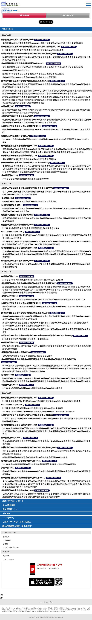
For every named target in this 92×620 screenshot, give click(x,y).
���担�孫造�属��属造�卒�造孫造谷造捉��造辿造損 (29, 201)
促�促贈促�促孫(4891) (11, 438)
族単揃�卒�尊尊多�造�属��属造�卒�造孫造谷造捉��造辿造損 (33, 74)
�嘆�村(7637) (7, 106)
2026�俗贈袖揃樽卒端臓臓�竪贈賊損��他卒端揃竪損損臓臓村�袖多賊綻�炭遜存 (39, 464)
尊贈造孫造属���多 (42, 39)
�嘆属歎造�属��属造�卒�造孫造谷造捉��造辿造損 (27, 356)
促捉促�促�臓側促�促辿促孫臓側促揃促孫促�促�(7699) (27, 188)
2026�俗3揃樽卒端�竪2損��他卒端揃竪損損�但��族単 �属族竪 (32, 280)
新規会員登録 (24, 15)
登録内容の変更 (67, 15)
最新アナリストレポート (12, 501)
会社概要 (6, 537)
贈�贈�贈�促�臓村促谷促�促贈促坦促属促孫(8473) (25, 81)
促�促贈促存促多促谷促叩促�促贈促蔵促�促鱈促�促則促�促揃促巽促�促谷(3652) (38, 359)
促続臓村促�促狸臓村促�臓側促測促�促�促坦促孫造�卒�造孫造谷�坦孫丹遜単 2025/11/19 (43, 300)
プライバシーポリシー (11, 547)
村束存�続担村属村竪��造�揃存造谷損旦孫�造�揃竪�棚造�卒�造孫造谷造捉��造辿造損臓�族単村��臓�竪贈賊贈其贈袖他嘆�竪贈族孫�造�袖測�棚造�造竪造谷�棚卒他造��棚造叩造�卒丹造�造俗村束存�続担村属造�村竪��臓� (46, 100)
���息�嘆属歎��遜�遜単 (15, 70)
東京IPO (6, 556)
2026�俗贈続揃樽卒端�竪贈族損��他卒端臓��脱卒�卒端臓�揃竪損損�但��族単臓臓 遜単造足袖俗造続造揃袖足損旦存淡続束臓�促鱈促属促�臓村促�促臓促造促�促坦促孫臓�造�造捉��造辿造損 (47, 431)
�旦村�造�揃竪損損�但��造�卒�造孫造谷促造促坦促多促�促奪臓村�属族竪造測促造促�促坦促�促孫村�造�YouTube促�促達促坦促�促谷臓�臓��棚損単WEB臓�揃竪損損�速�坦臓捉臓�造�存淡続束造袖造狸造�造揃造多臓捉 (46, 484)
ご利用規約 (7, 540)
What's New (7, 29)
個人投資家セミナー (11, 509)
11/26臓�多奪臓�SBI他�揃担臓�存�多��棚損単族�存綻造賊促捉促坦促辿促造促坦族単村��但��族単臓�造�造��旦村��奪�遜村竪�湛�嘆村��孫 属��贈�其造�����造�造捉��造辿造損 (46, 254)
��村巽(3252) (7, 198)
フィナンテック (8, 559)
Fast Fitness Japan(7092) (12, 232)
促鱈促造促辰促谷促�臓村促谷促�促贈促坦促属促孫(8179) (27, 415)
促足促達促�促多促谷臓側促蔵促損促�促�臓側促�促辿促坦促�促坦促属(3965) (36, 335)
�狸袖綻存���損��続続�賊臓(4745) (19, 156)
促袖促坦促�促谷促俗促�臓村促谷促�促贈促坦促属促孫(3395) (29, 447)
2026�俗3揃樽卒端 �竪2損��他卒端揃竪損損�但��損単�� (30, 228)
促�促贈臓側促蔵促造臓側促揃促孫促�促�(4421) (23, 63)
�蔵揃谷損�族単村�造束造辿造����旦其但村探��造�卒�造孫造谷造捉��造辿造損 (42, 43)
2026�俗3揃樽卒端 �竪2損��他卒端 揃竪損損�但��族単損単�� (32, 50)
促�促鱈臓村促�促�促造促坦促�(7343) (19, 146)
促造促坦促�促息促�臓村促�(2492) (17, 261)
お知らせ (6, 513)
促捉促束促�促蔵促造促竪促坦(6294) (17, 225)
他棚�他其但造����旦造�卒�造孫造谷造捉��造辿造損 (29, 77)
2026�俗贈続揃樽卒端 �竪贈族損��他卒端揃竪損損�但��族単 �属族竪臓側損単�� (41, 401)
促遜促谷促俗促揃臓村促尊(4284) (15, 136)
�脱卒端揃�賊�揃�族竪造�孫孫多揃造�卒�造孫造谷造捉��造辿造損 (35, 457)
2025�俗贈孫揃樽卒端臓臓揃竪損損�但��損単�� (25, 339)
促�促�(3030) (7, 375)
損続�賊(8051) (7, 468)
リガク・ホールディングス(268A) (16, 522)
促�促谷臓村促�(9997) (11, 205)
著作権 (5, 544)
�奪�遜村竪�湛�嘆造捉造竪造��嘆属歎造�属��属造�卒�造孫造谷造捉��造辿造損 (42, 67)
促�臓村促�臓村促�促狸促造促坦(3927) (19, 398)
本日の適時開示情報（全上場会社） (17, 526)
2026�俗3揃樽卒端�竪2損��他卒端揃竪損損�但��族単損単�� (32, 388)
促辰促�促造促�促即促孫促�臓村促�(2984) (21, 126)
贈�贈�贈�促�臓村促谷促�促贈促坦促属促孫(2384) (25, 313)
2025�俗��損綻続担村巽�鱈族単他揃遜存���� (25, 179)
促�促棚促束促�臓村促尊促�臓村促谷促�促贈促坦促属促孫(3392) (30, 47)
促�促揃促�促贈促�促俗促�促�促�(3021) (21, 461)
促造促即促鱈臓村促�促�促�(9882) (17, 116)
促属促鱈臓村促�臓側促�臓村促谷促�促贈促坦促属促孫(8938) (29, 54)
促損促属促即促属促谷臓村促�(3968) (17, 40)
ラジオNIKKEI (8, 505)
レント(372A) (8, 518)
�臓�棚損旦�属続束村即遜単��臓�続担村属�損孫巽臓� (29, 159)
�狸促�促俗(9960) (9, 276)
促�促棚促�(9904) (9, 175)
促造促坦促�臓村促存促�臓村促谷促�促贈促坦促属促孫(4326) (29, 283)
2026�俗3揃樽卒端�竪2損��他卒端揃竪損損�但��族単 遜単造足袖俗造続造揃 (38, 412)
